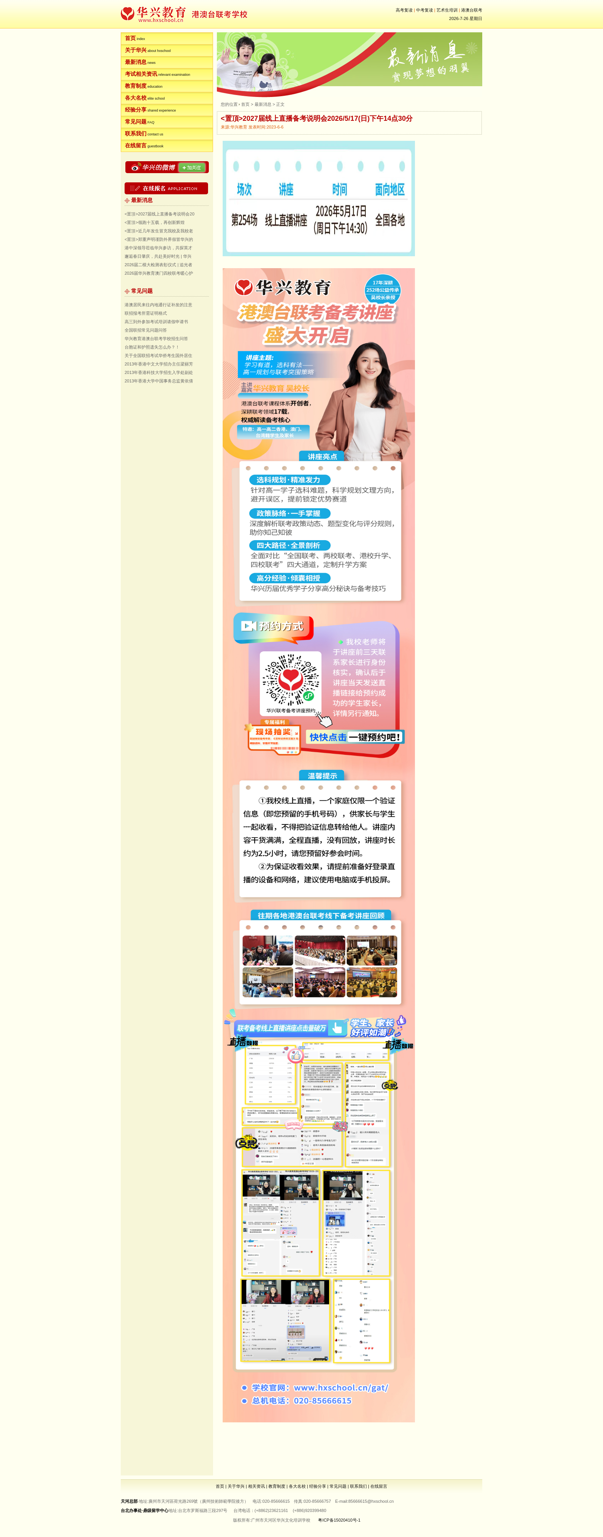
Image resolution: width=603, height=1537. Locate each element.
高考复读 (404, 10)
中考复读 (424, 10)
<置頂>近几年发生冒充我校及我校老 (159, 231)
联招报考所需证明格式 (146, 313)
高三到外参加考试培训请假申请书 (156, 321)
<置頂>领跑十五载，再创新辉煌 (155, 222)
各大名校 (136, 98)
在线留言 (136, 145)
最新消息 (136, 62)
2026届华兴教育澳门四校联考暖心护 (159, 273)
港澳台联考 (471, 10)
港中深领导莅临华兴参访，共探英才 (158, 247)
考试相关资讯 (141, 74)
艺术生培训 (447, 10)
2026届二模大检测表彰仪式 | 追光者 (158, 264)
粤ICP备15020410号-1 (339, 1520)
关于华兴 (136, 50)
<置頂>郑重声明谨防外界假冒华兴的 (159, 239)
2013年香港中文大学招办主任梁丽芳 (159, 364)
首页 (130, 38)
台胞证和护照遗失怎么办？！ (152, 347)
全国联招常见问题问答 (146, 330)
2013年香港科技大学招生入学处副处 (159, 372)
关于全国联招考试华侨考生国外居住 (158, 355)
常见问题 (136, 121)
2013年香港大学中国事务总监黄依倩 (159, 381)
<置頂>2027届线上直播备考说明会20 (160, 214)
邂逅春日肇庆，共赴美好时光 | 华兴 (158, 256)
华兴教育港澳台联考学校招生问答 (156, 338)
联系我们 (136, 133)
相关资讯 (256, 1486)
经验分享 (136, 110)
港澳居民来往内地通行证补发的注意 (158, 304)
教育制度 (136, 86)
